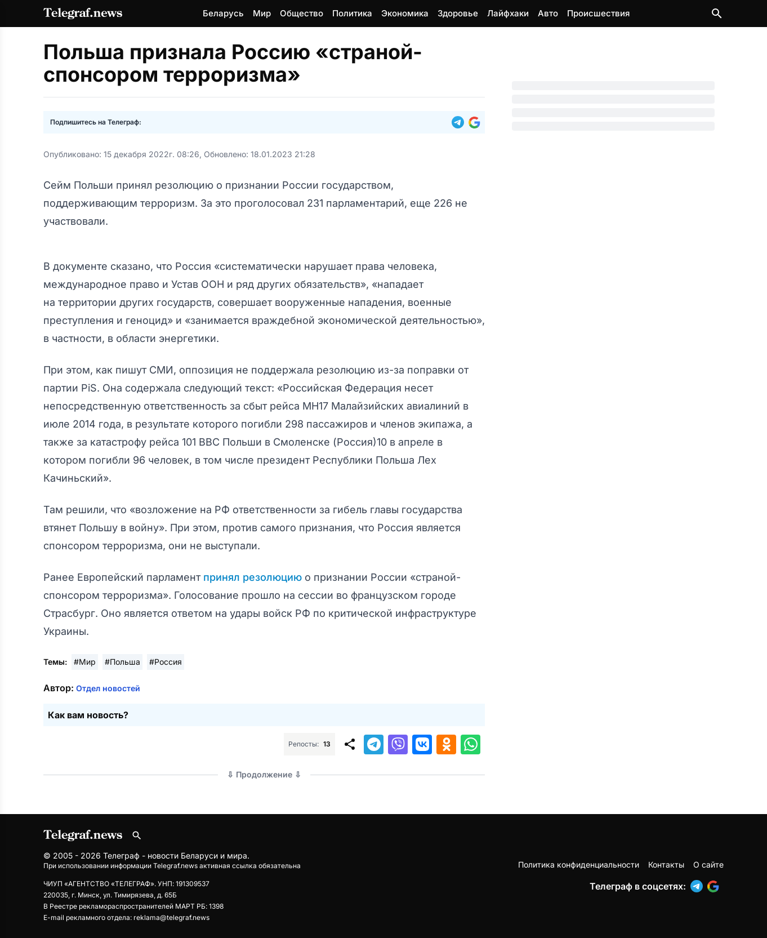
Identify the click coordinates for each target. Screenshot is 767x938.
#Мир (85, 661)
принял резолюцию (254, 577)
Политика (352, 13)
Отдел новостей (108, 688)
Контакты (666, 864)
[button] (460, 122)
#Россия (165, 661)
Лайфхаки (508, 13)
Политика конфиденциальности (578, 864)
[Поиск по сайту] (717, 13)
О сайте (708, 864)
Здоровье (458, 13)
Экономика (405, 13)
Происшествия (598, 13)
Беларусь (223, 13)
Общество (301, 13)
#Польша (122, 661)
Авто (548, 13)
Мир (262, 13)
